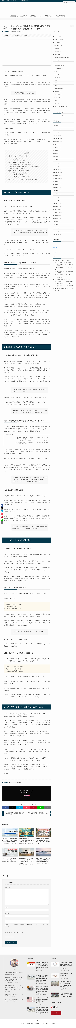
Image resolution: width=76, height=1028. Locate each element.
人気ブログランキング (57, 247)
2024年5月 (57, 194)
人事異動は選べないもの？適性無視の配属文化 (24, 164)
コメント (7, 887)
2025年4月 (57, 160)
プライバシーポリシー (45, 1023)
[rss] (64, 116)
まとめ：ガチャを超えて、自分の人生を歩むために (23, 179)
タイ (57, 74)
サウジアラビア (59, 65)
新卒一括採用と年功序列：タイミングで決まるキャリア (26, 166)
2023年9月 (57, 218)
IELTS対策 (58, 45)
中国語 (57, 100)
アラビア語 (58, 94)
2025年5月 (57, 156)
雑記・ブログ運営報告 (61, 106)
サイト (6, 919)
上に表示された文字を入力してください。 (14, 932)
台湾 (57, 85)
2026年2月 (57, 129)
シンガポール (59, 68)
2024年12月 (58, 172)
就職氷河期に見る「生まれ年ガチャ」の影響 (23, 160)
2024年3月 (57, 200)
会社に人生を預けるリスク (19, 168)
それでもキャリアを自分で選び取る (19, 170)
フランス (58, 80)
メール (7, 913)
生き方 (12, 782)
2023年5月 (57, 231)
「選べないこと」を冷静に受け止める (22, 173)
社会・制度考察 (18, 782)
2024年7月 (57, 187)
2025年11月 (58, 138)
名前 (6, 907)
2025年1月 (57, 169)
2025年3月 (57, 163)
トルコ (57, 77)
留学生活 (58, 51)
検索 (72, 26)
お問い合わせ (54, 1023)
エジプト (58, 60)
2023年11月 (58, 212)
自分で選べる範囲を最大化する (20, 174)
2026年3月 (57, 125)
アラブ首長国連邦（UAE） (62, 57)
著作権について (30, 1023)
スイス (57, 71)
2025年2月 (57, 166)
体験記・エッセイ (60, 39)
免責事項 (37, 1023)
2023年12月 (57, 209)
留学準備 (58, 48)
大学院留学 (58, 42)
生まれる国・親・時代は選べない (20, 158)
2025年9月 (57, 144)
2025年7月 (57, 150)
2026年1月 (57, 132)
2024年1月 (57, 206)
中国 (57, 83)
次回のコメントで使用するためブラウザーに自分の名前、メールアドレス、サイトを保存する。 (27, 925)
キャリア (5, 31)
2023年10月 (57, 215)
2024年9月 (57, 181)
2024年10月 (58, 178)
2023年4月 (57, 234)
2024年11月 (58, 175)
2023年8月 (57, 222)
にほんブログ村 (56, 252)
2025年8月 (57, 147)
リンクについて (22, 1023)
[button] (5, 807)
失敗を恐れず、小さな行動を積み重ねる (22, 177)
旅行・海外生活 (60, 54)
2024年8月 (57, 184)
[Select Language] (69, 2)
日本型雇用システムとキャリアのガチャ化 (21, 162)
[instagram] (62, 116)
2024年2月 (57, 203)
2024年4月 (57, 197)
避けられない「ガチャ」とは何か (19, 156)
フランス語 (58, 97)
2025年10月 (58, 141)
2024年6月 (57, 191)
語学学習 (58, 91)
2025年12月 (57, 135)
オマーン (58, 62)
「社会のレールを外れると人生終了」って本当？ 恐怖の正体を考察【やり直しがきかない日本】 (32, 438)
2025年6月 (57, 153)
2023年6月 (57, 228)
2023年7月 (57, 225)
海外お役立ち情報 (60, 88)
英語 (57, 103)
